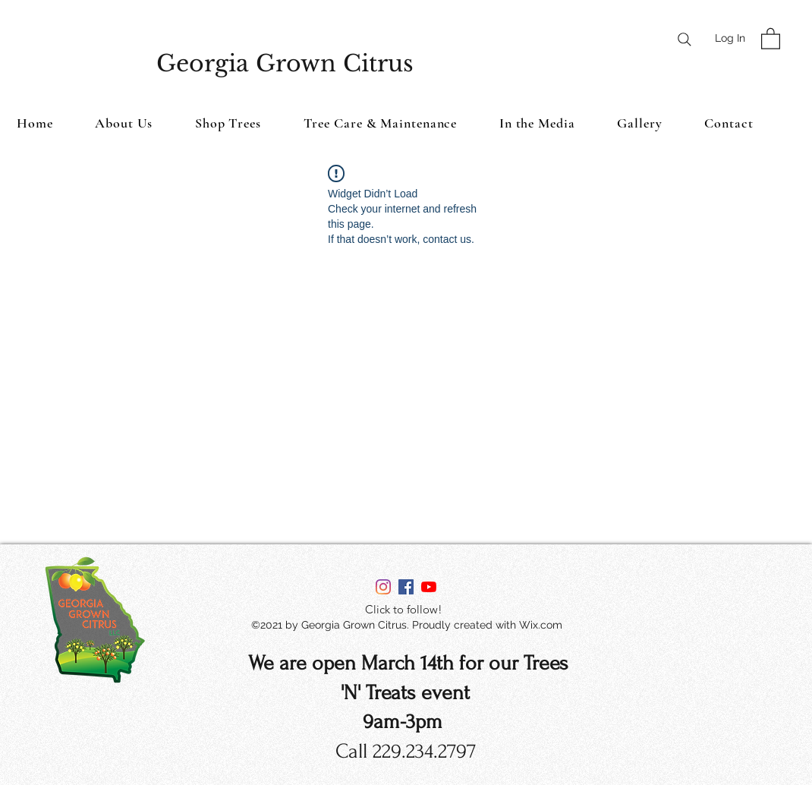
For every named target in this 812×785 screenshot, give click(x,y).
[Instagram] (383, 586)
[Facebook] (406, 586)
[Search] (684, 39)
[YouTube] (428, 586)
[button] (770, 38)
